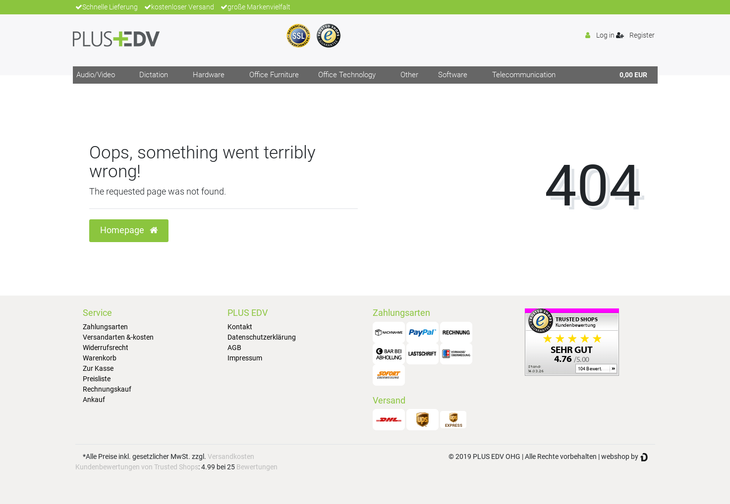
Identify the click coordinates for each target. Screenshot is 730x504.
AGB (234, 348)
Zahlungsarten (105, 327)
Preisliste (97, 379)
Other (409, 74)
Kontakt (239, 327)
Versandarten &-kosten (118, 337)
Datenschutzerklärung (261, 337)
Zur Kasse (98, 368)
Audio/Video (95, 74)
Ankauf (94, 399)
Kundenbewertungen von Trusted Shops (136, 467)
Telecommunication (524, 74)
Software (452, 74)
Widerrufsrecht (105, 348)
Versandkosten (231, 456)
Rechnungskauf (107, 389)
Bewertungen (257, 467)
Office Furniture (274, 74)
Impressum (244, 358)
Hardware (209, 74)
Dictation (153, 74)
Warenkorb (99, 358)
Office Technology (347, 74)
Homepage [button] (129, 230)
